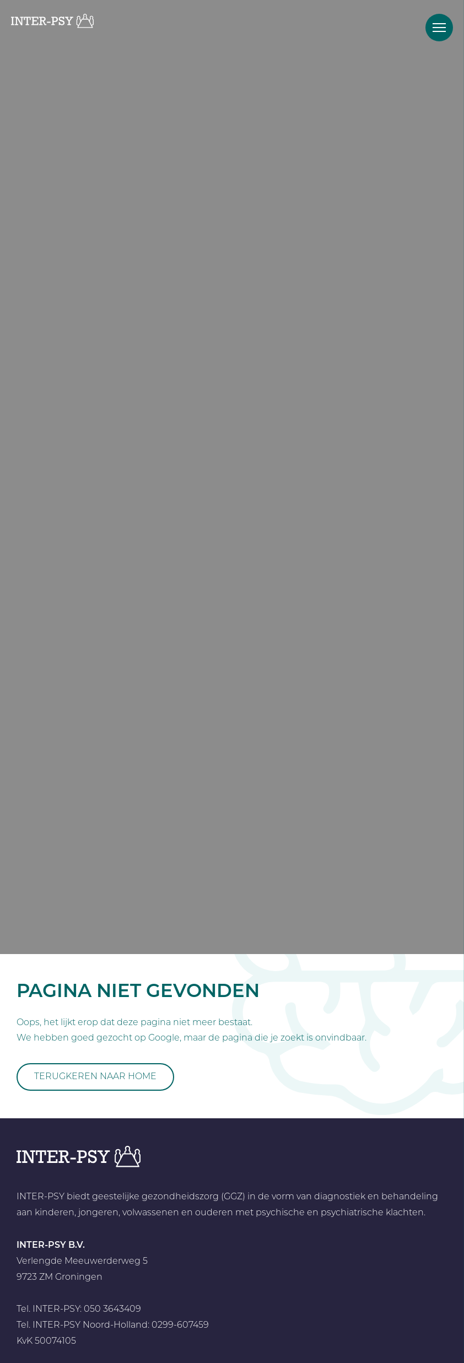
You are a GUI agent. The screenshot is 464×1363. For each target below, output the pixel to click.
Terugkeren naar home (95, 1077)
